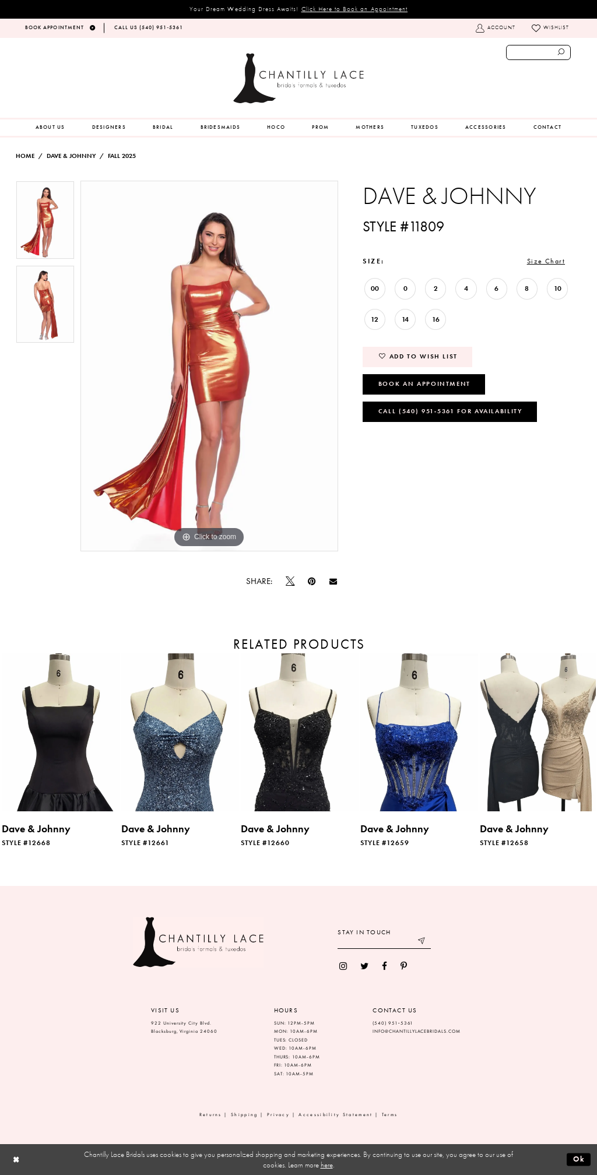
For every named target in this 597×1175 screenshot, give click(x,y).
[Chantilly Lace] (298, 78)
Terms (390, 1114)
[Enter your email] (384, 942)
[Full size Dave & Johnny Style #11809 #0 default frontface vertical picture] (209, 366)
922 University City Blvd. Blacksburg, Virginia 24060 (184, 1027)
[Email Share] (332, 582)
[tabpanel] (45, 223)
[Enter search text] (538, 52)
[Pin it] (311, 581)
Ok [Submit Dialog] (579, 1159)
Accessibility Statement (335, 1114)
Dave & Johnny (71, 156)
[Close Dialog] (16, 1160)
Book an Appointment (424, 383)
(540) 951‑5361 (393, 1023)
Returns (210, 1114)
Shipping (244, 1114)
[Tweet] (290, 581)
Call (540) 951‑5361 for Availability (450, 411)
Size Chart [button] (546, 261)
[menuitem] (50, 127)
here (327, 1165)
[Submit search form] (561, 52)
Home (25, 156)
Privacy (278, 1114)
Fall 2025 (122, 156)
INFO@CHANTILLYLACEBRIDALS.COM (417, 1031)
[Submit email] (422, 942)
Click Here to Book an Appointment (354, 9)
